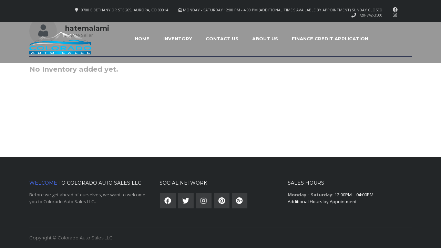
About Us (265, 38)
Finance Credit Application (330, 38)
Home (142, 38)
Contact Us (222, 38)
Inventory (177, 38)
